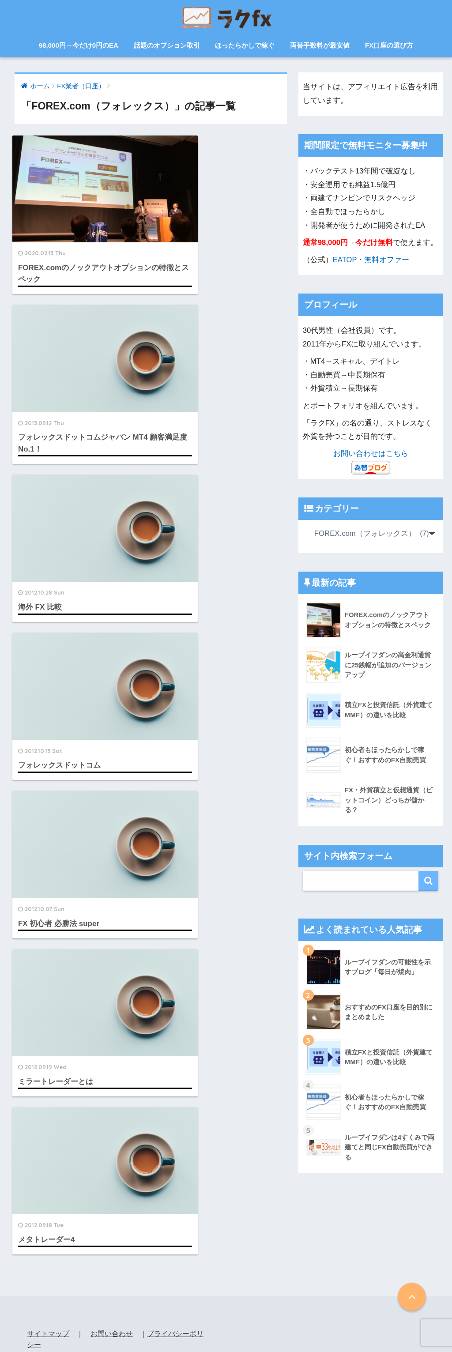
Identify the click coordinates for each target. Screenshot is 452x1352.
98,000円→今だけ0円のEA (78, 45)
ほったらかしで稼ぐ (245, 45)
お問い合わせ (111, 1252)
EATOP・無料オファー (371, 260)
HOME (226, 1314)
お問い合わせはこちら (370, 453)
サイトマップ (48, 1252)
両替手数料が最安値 (320, 45)
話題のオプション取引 (167, 45)
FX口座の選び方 (389, 45)
